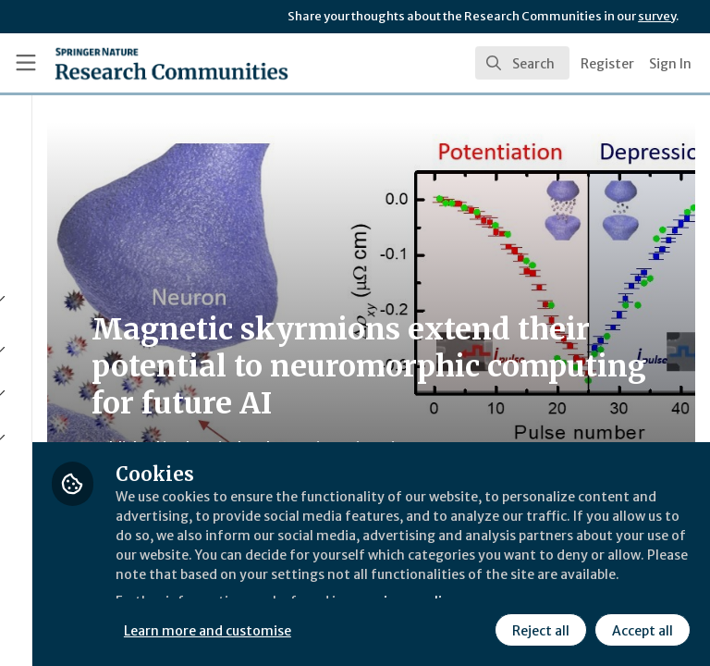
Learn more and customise (412, 587)
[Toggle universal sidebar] (26, 63)
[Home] (131, 63)
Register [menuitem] (607, 64)
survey (657, 16)
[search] (522, 63)
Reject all (374, 628)
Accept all (476, 628)
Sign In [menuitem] (670, 64)
